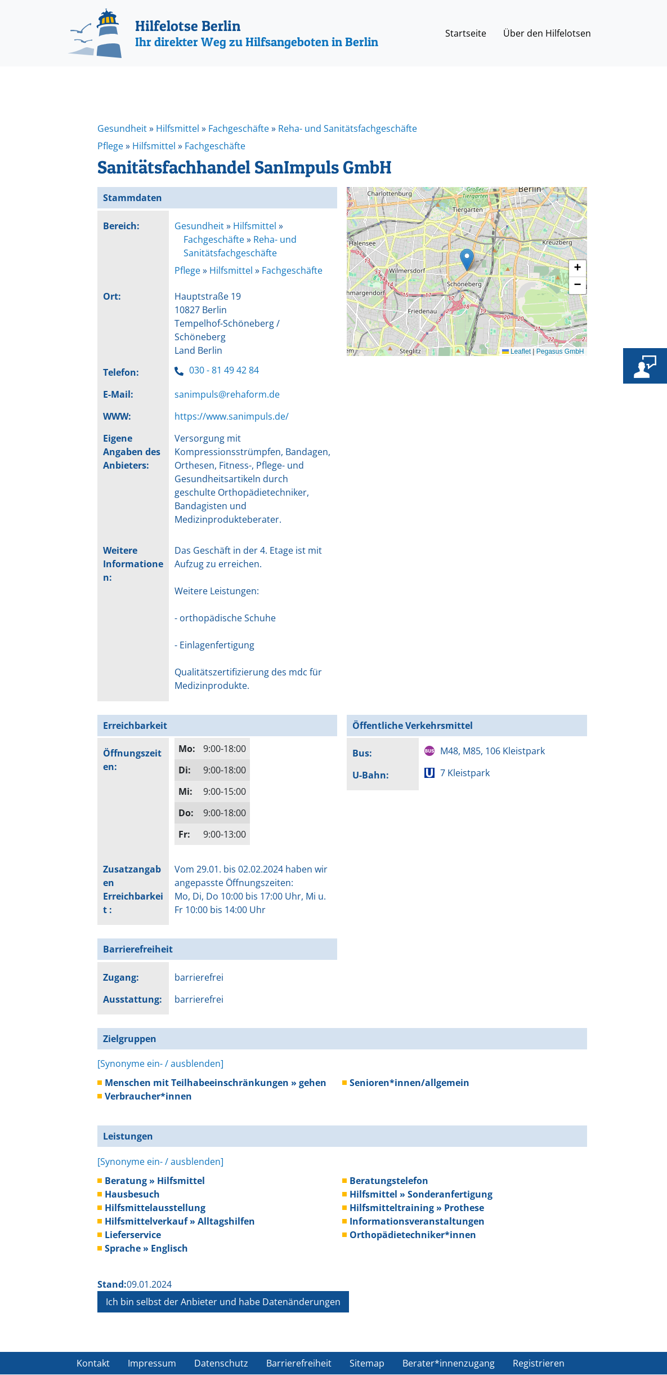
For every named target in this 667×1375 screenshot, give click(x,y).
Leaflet (516, 351)
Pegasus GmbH (560, 351)
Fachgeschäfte (238, 128)
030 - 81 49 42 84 (224, 370)
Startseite (465, 33)
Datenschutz (221, 1363)
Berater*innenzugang (448, 1363)
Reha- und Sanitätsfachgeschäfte (347, 128)
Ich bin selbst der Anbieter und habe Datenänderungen (223, 1302)
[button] (467, 260)
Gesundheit (122, 128)
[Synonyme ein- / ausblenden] (160, 1063)
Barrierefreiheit (299, 1363)
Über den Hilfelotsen (547, 33)
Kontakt (93, 1363)
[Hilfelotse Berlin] (223, 33)
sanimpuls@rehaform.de (227, 394)
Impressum (152, 1363)
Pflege (110, 146)
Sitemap (367, 1363)
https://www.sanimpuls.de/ (231, 416)
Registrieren (539, 1363)
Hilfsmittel (177, 128)
